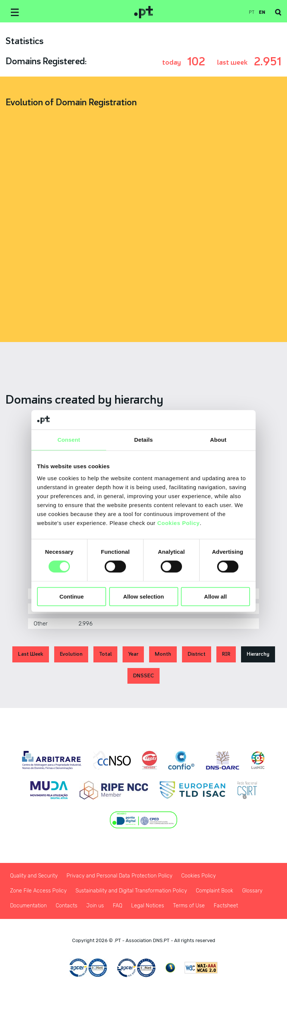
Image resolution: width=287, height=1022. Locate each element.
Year (133, 654)
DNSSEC (143, 675)
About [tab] (218, 440)
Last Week (30, 654)
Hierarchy (258, 654)
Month (163, 654)
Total (105, 654)
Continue (71, 596)
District (197, 654)
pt (251, 12)
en (262, 12)
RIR (226, 654)
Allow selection (143, 596)
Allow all (215, 596)
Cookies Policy (178, 523)
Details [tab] (143, 440)
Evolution (71, 654)
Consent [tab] (69, 440)
